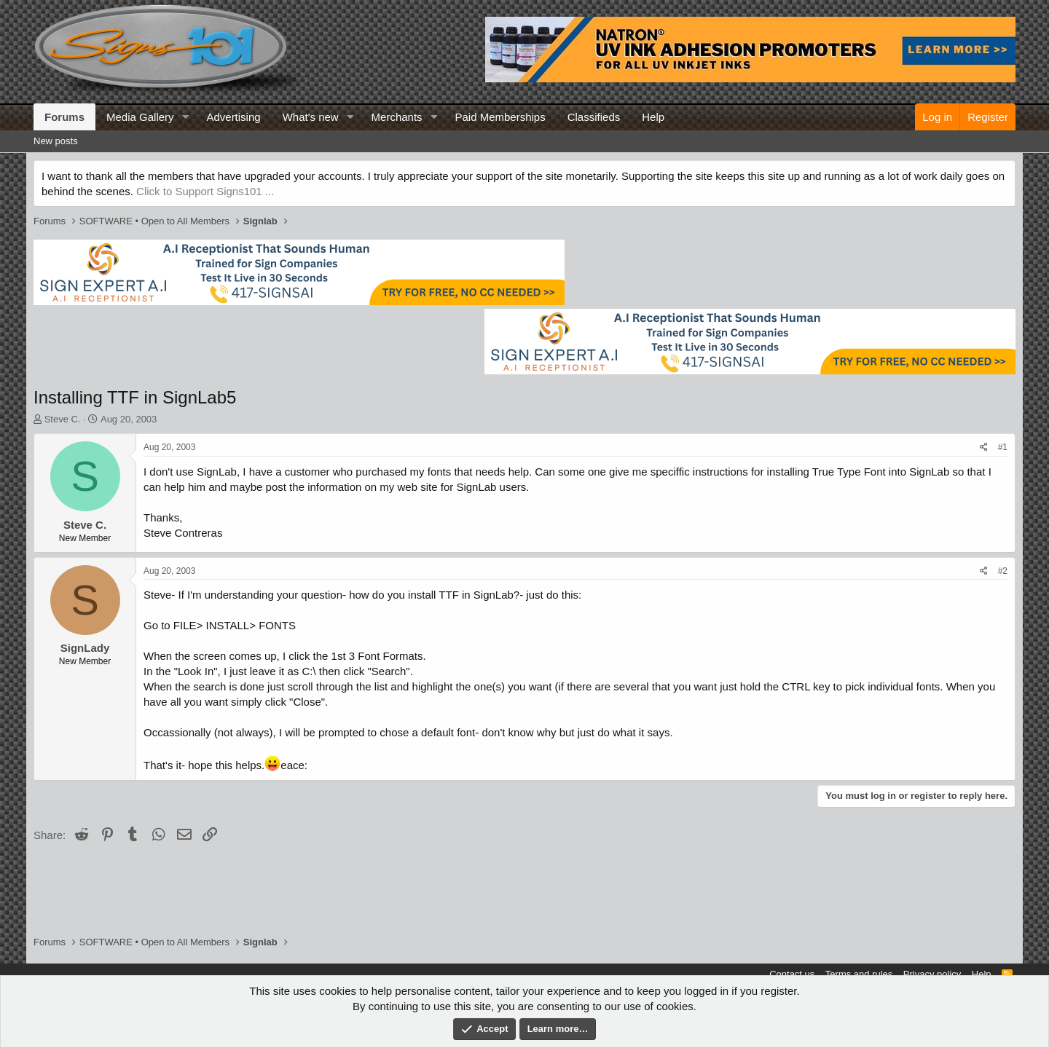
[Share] (984, 447)
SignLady (85, 648)
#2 (1002, 571)
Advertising (233, 117)
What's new (311, 117)
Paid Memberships (500, 117)
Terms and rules (858, 974)
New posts (56, 140)
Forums (64, 117)
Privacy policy (932, 974)
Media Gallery (140, 117)
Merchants (397, 117)
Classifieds (594, 117)
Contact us (791, 974)
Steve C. (62, 419)
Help (653, 117)
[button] (185, 116)
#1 (1002, 447)
